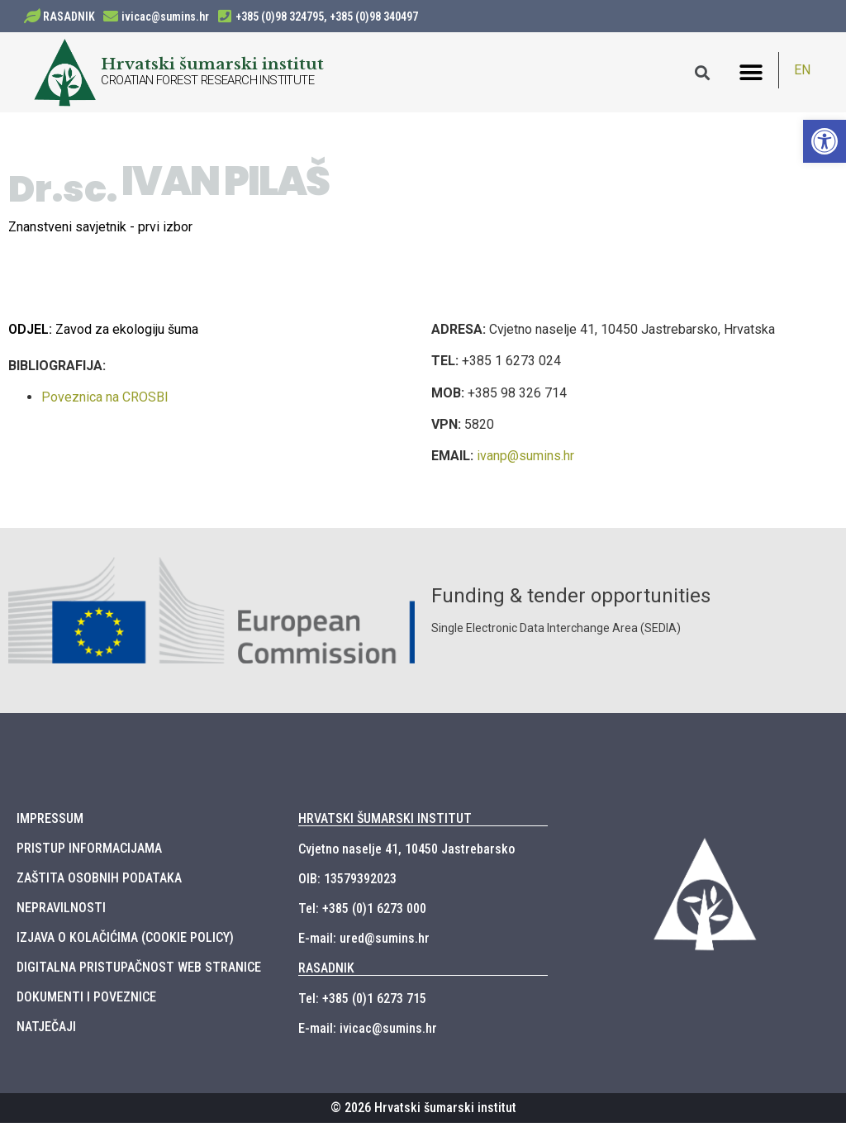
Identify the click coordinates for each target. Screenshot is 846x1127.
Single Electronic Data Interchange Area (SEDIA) (556, 633)
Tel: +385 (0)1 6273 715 (362, 1002)
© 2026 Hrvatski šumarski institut (423, 1112)
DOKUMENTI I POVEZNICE (86, 1001)
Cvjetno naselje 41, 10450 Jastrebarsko (406, 853)
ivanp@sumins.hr (525, 460)
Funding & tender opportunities (571, 600)
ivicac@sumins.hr (165, 16)
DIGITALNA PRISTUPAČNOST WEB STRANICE (139, 971)
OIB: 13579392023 (347, 883)
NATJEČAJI (46, 1031)
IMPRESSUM (50, 822)
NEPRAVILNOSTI (61, 912)
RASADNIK (69, 16)
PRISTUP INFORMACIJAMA (89, 852)
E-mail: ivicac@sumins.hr (367, 1032)
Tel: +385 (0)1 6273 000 (362, 912)
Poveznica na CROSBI (105, 402)
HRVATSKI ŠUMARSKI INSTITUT (385, 822)
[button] (751, 72)
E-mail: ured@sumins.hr (364, 942)
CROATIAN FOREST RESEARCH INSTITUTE (207, 80)
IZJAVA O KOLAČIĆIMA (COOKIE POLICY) (125, 941)
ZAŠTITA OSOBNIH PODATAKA (99, 882)
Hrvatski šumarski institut (212, 64)
